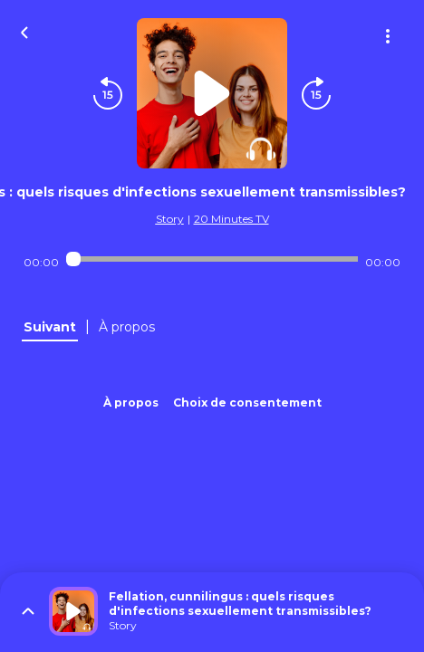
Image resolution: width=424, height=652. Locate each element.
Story (170, 218)
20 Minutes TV (231, 218)
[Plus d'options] (388, 36)
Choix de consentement (247, 402)
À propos (131, 402)
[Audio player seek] (212, 259)
